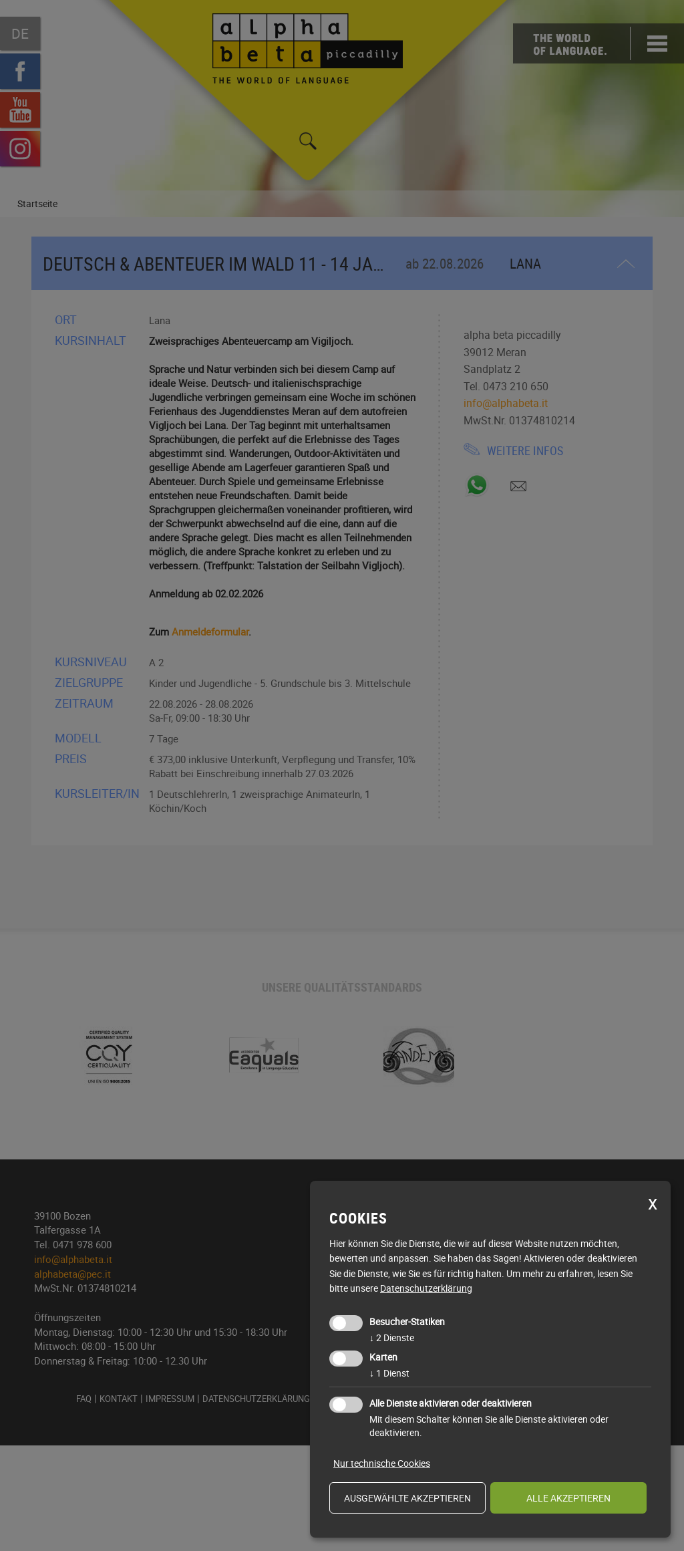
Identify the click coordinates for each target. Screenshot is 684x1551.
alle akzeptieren (568, 1498)
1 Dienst (389, 1373)
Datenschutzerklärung (426, 1288)
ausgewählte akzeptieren (407, 1498)
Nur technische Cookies (381, 1463)
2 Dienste (391, 1337)
